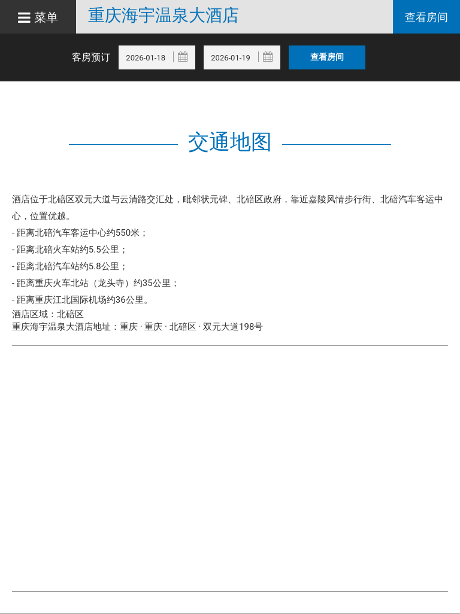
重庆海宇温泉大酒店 (163, 15)
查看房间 (426, 17)
